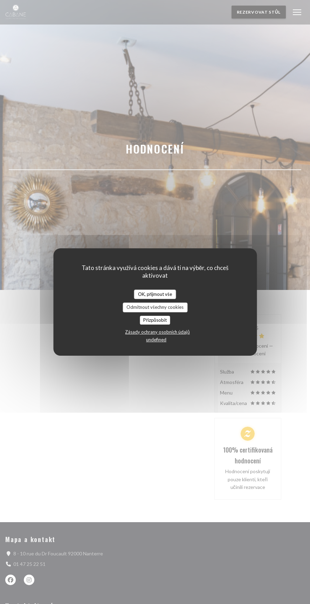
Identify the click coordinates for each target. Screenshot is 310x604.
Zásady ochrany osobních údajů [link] (157, 332)
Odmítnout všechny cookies (155, 307)
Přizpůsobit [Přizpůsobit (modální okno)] (155, 320)
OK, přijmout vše (155, 294)
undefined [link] (156, 339)
